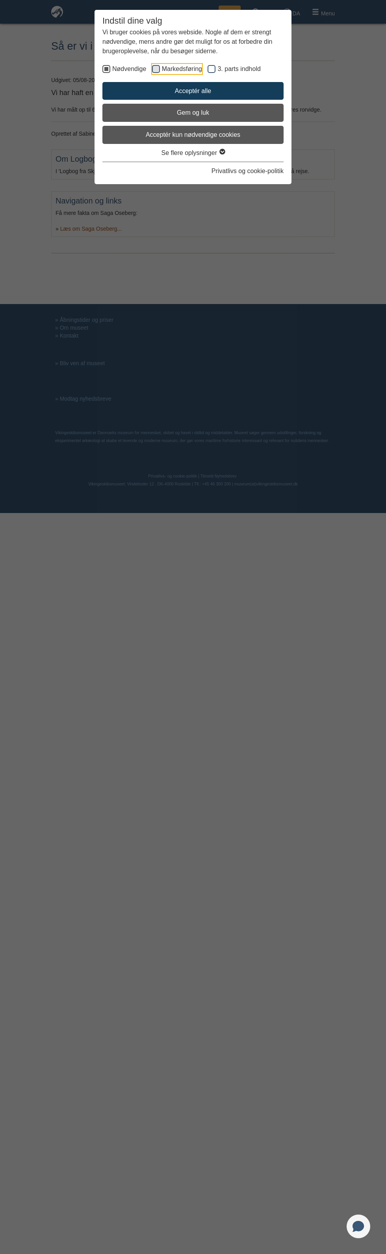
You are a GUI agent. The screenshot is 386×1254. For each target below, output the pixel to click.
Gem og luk (193, 112)
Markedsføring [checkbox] (182, 68)
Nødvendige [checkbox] (129, 68)
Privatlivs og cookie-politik (248, 171)
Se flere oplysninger (193, 152)
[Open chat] (358, 1226)
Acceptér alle (193, 91)
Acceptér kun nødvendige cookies (193, 134)
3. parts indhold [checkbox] (238, 68)
